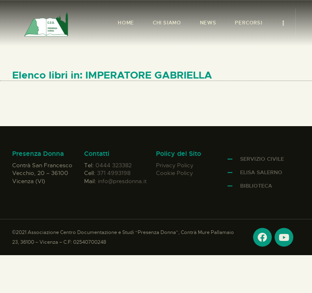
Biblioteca (256, 185)
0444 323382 (113, 165)
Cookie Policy (174, 173)
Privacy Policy (174, 165)
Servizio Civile (262, 158)
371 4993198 (113, 173)
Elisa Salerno (261, 172)
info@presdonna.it (122, 181)
